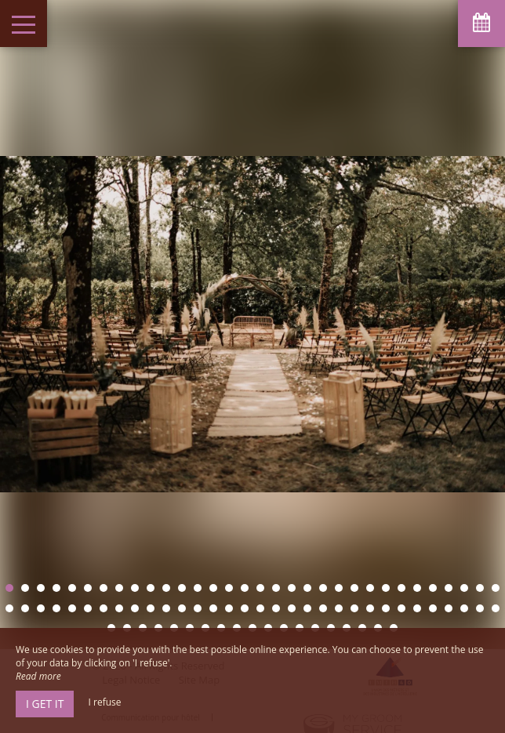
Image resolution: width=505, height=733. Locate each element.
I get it (45, 703)
